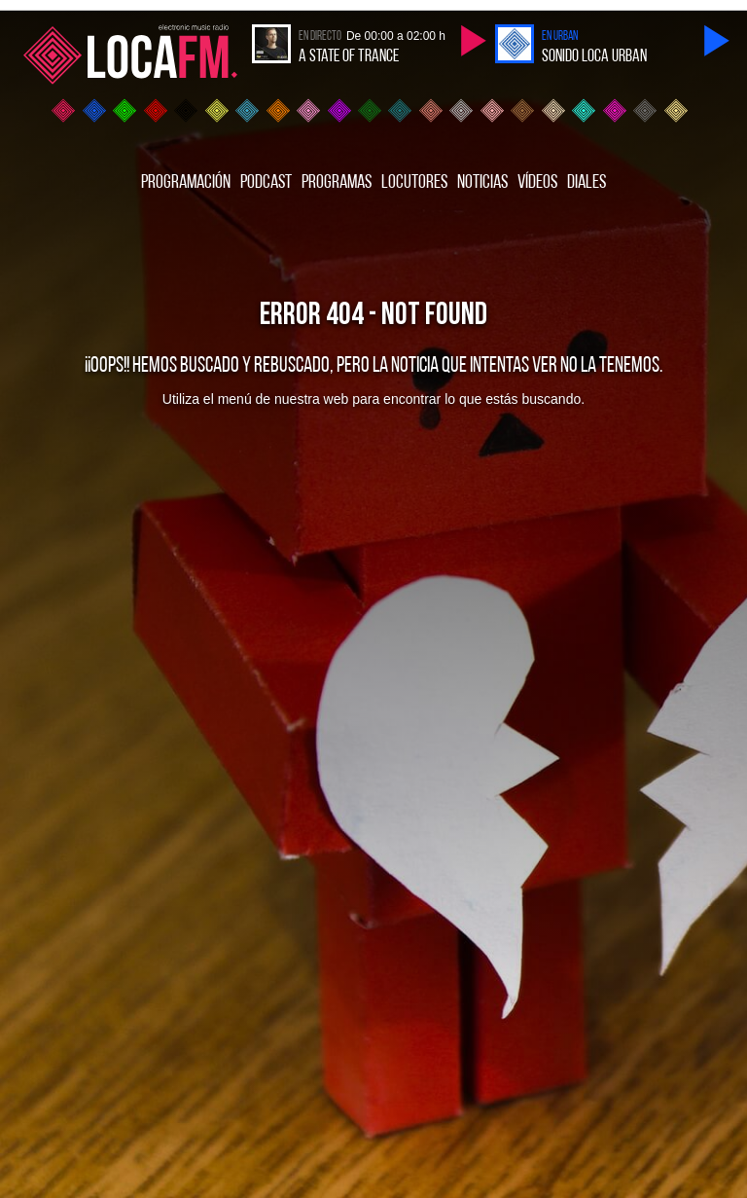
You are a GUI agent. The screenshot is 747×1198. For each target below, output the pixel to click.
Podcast (266, 183)
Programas (337, 183)
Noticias (482, 183)
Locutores (414, 183)
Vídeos (537, 183)
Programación (186, 183)
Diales (586, 183)
